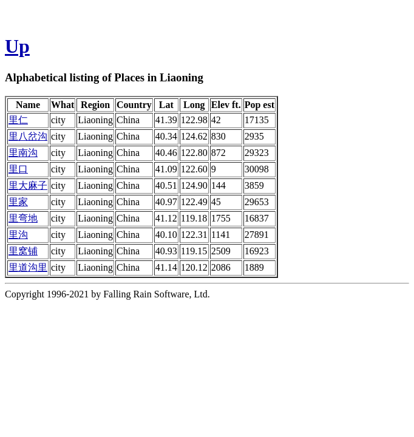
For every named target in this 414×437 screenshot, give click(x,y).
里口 (18, 169)
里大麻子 (27, 185)
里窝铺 (23, 251)
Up (17, 46)
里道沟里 (27, 267)
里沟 (18, 234)
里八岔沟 (27, 136)
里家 (18, 202)
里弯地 (23, 218)
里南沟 (23, 152)
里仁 (18, 120)
